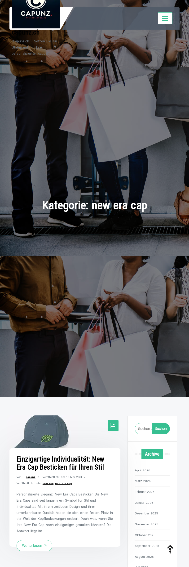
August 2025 (144, 556)
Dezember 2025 (146, 513)
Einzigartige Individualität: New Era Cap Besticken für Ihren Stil (60, 463)
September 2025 (147, 546)
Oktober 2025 (145, 535)
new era (48, 483)
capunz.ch (26, 32)
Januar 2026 (144, 502)
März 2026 (143, 481)
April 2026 (142, 470)
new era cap (63, 483)
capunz (30, 477)
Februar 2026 (144, 492)
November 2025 (146, 524)
